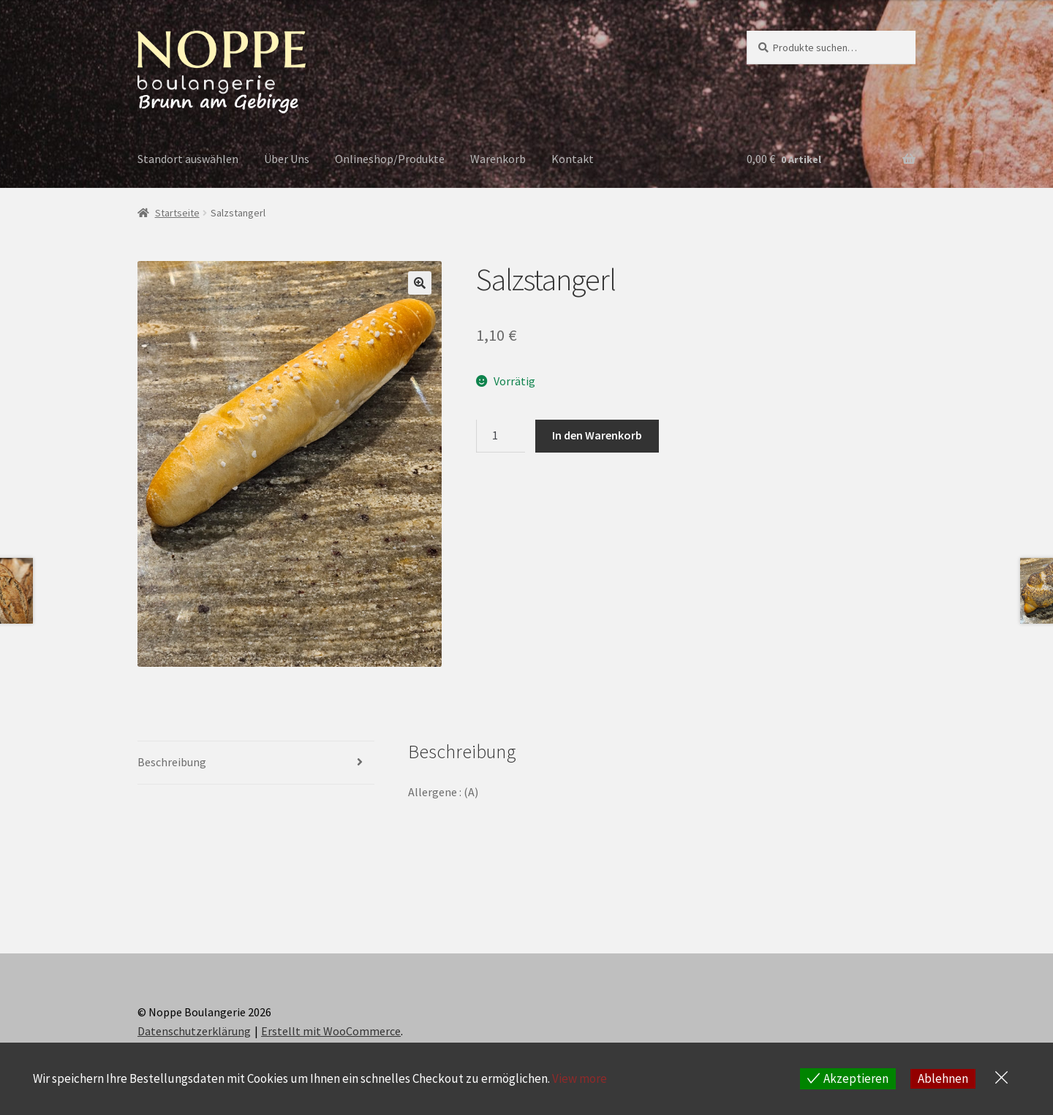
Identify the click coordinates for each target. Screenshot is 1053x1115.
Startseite (177, 212)
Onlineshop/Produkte (390, 158)
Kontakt (572, 158)
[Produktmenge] (501, 436)
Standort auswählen (187, 158)
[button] (419, 283)
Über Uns (286, 158)
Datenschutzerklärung (194, 1031)
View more (579, 1078)
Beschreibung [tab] (171, 762)
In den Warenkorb (597, 435)
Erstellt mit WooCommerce (331, 1031)
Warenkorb (498, 158)
